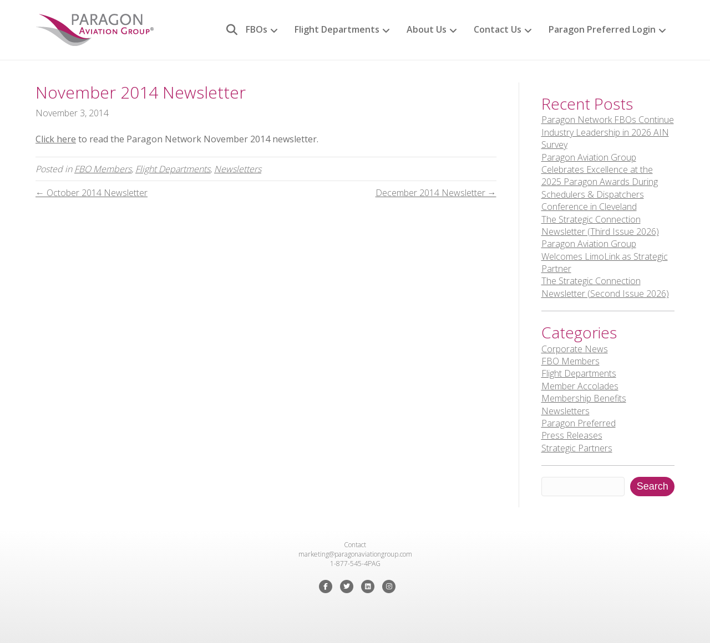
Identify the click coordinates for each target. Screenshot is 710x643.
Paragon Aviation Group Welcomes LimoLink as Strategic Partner (604, 256)
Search (652, 486)
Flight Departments (337, 29)
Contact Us (497, 29)
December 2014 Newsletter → (436, 193)
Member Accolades (579, 386)
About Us (427, 29)
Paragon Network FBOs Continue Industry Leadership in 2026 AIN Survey (607, 132)
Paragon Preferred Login (602, 29)
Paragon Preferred (578, 423)
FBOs (256, 29)
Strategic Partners (576, 448)
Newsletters (237, 169)
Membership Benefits (583, 398)
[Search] (227, 30)
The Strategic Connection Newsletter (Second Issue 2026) (605, 287)
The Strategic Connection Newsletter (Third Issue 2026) (600, 225)
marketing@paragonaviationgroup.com (355, 554)
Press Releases (571, 435)
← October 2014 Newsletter (92, 193)
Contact (355, 544)
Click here (56, 139)
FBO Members (102, 169)
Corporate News (574, 349)
